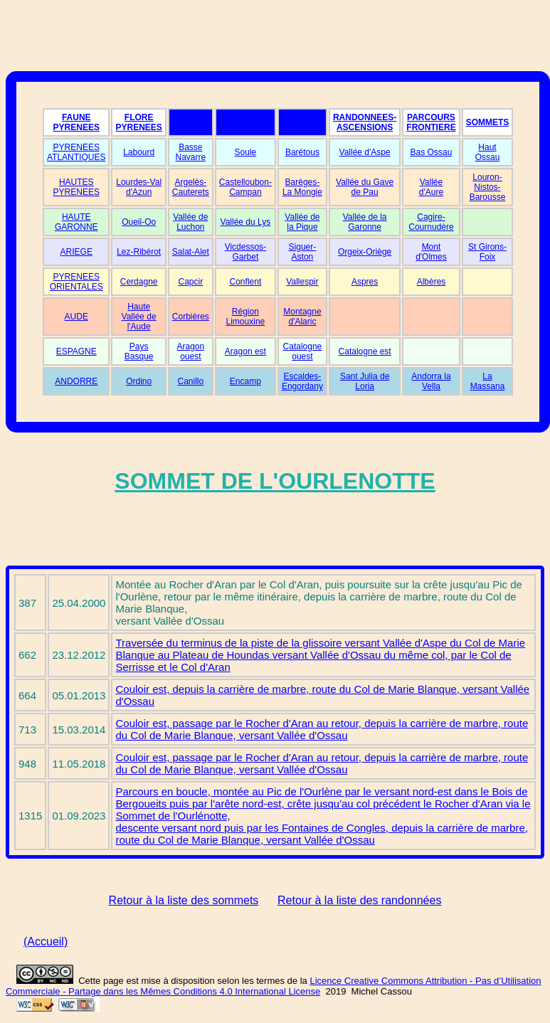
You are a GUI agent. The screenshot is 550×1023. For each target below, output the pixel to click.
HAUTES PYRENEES (76, 187)
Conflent (246, 282)
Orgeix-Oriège (364, 252)
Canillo (191, 381)
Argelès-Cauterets (190, 187)
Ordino (139, 381)
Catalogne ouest (302, 351)
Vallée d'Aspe (365, 152)
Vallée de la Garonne (365, 222)
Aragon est (245, 351)
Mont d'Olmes (431, 252)
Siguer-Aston (303, 252)
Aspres (364, 282)
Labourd (138, 152)
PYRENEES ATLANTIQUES (76, 152)
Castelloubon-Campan (245, 187)
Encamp (245, 381)
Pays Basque (139, 351)
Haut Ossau (487, 152)
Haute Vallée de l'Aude (139, 317)
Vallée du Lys (246, 222)
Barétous (302, 152)
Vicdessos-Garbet (245, 252)
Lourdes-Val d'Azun (139, 187)
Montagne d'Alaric (302, 317)
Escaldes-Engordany (302, 381)
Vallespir (302, 282)
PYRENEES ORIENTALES (76, 282)
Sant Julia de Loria (364, 381)
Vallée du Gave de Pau (364, 187)
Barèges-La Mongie (302, 187)
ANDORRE (76, 381)
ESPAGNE (76, 351)
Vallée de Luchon (190, 222)
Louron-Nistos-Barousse (488, 187)
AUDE (76, 317)
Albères (431, 282)
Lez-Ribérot (139, 252)
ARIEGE (76, 252)
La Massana (487, 381)
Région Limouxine (245, 317)
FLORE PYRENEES (138, 122)
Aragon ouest (190, 351)
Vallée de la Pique (302, 222)
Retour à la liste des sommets (184, 900)
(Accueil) (45, 941)
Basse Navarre (191, 152)
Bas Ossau (432, 152)
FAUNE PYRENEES (76, 122)
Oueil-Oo (139, 222)
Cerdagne (139, 282)
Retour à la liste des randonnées (359, 900)
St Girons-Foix (487, 252)
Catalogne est (365, 351)
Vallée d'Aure (431, 187)
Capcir (191, 282)
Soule (246, 152)
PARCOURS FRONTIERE (430, 122)
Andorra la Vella (430, 381)
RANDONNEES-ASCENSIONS (364, 122)
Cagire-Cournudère (430, 222)
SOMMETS (487, 122)
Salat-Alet (190, 252)
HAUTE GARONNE (76, 222)
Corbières (190, 317)
